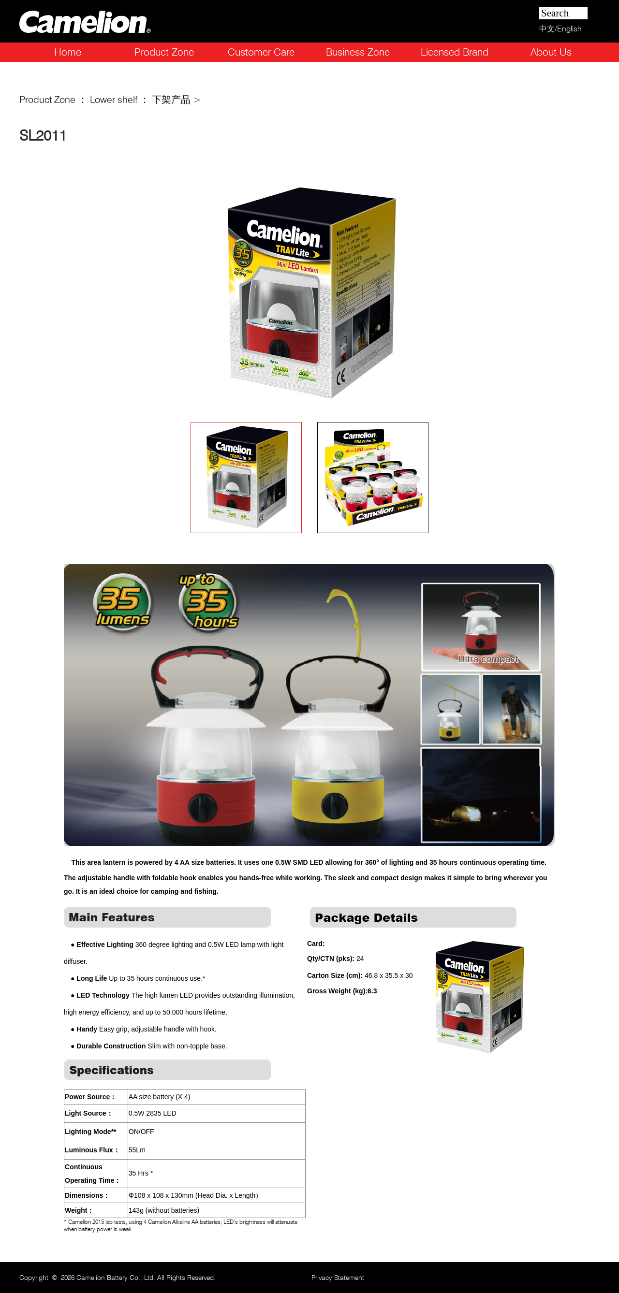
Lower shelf (113, 102)
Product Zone (164, 52)
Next (486, 294)
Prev (132, 294)
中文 (547, 28)
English (569, 28)
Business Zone (358, 52)
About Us (551, 52)
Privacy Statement (337, 1277)
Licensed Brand (454, 52)
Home (67, 52)
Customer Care (261, 52)
